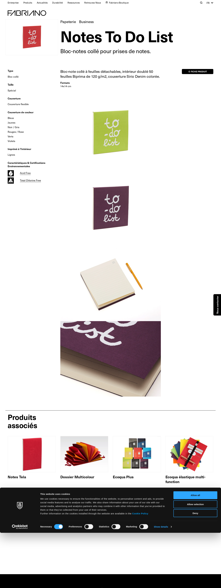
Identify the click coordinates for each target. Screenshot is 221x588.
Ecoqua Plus (123, 476)
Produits (27, 2)
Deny (195, 568)
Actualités (42, 2)
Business (86, 21)
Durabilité (57, 2)
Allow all (195, 550)
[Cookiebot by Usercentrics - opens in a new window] (19, 582)
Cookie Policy (140, 568)
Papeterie (68, 21)
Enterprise (13, 2)
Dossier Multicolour (77, 476)
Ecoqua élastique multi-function (185, 479)
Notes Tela (17, 476)
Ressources (74, 2)
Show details (161, 582)
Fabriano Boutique (119, 2)
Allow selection (195, 559)
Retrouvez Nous (92, 2)
